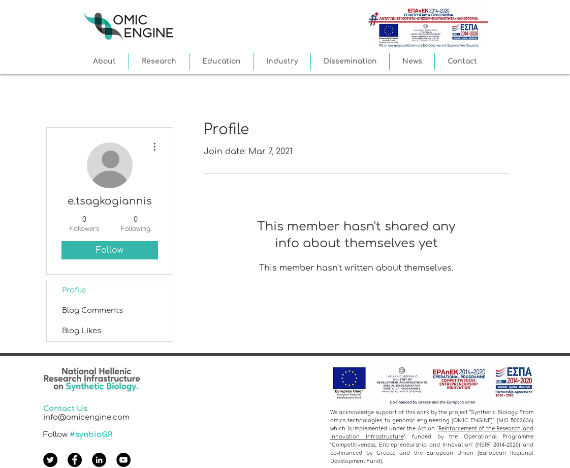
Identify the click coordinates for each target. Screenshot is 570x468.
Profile (74, 290)
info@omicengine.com (86, 417)
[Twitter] (50, 460)
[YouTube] (123, 460)
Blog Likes (81, 331)
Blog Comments (92, 310)
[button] (104, 61)
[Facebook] (75, 460)
